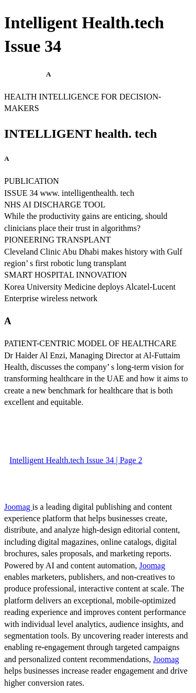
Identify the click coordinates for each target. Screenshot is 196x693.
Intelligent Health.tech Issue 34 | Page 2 (75, 460)
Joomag (18, 506)
